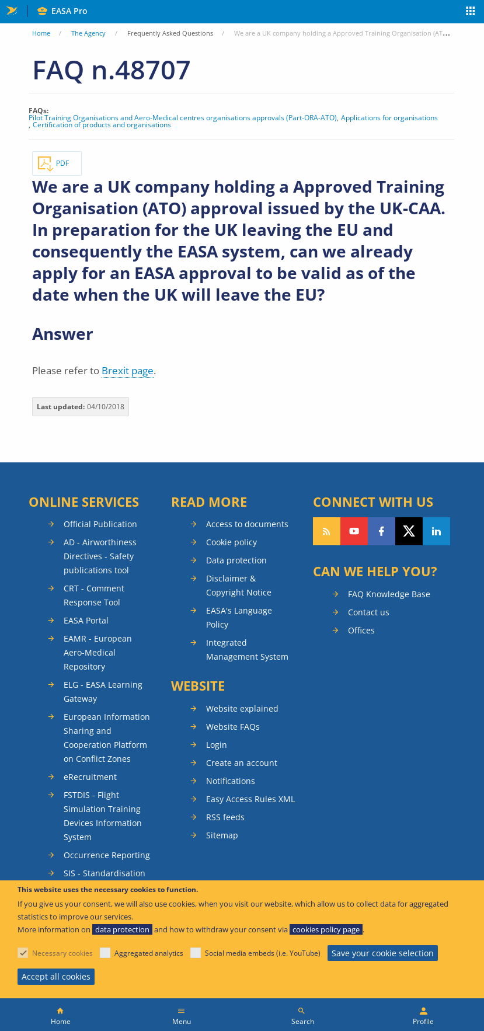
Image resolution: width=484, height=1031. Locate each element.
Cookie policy (231, 542)
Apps (471, 12)
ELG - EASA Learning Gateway (103, 691)
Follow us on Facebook (381, 531)
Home (41, 33)
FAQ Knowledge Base (389, 594)
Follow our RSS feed (326, 531)
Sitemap (222, 835)
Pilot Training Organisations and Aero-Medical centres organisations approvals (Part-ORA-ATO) (183, 117)
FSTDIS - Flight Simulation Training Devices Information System (103, 815)
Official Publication (100, 524)
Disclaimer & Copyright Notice (238, 585)
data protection (122, 929)
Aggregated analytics (148, 953)
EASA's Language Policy (239, 617)
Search (302, 1021)
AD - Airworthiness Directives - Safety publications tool (100, 556)
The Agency (88, 33)
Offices (361, 630)
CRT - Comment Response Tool (94, 595)
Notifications (230, 780)
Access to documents (247, 524)
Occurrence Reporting (107, 855)
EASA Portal (86, 620)
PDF (62, 163)
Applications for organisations (389, 117)
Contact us (368, 612)
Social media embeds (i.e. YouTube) (263, 953)
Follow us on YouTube (354, 531)
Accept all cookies (56, 976)
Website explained (242, 708)
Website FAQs (233, 726)
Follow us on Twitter (409, 531)
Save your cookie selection (383, 953)
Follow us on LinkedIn (436, 531)
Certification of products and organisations (102, 124)
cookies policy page (326, 929)
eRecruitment (90, 776)
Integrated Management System (247, 649)
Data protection (236, 560)
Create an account (241, 762)
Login (216, 744)
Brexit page (128, 370)
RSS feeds (225, 817)
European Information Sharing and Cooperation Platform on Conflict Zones (107, 737)
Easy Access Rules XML (250, 798)
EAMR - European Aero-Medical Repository (98, 652)
